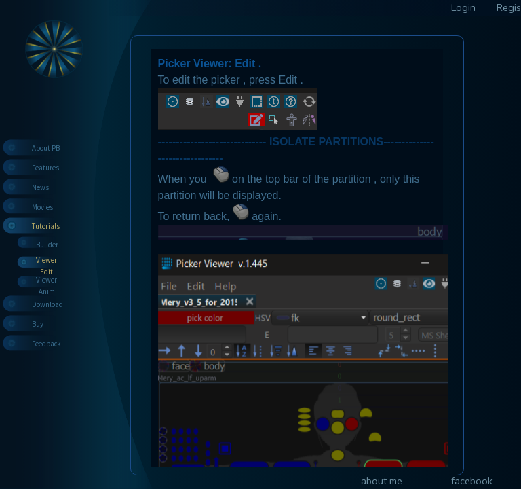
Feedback (46, 343)
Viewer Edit (46, 265)
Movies (42, 207)
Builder (47, 244)
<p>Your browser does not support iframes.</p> (297, 255)
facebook (472, 481)
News (40, 187)
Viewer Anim (46, 285)
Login (463, 7)
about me (381, 481)
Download (47, 304)
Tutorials (46, 226)
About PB (46, 148)
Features (45, 168)
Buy (37, 324)
